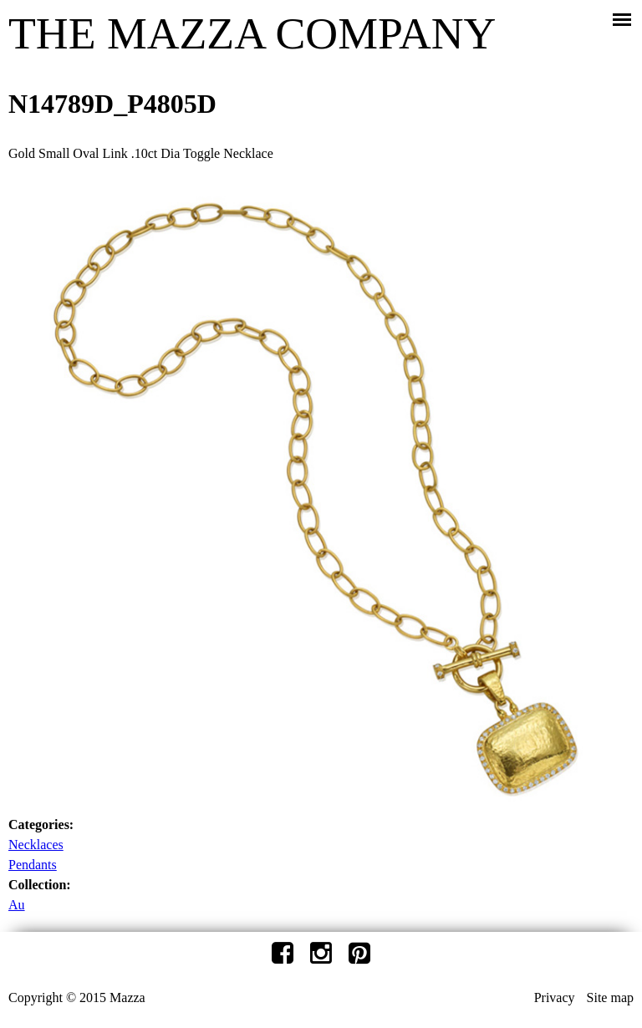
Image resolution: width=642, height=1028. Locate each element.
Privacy (554, 997)
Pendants (32, 865)
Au (16, 905)
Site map (610, 997)
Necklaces (36, 844)
